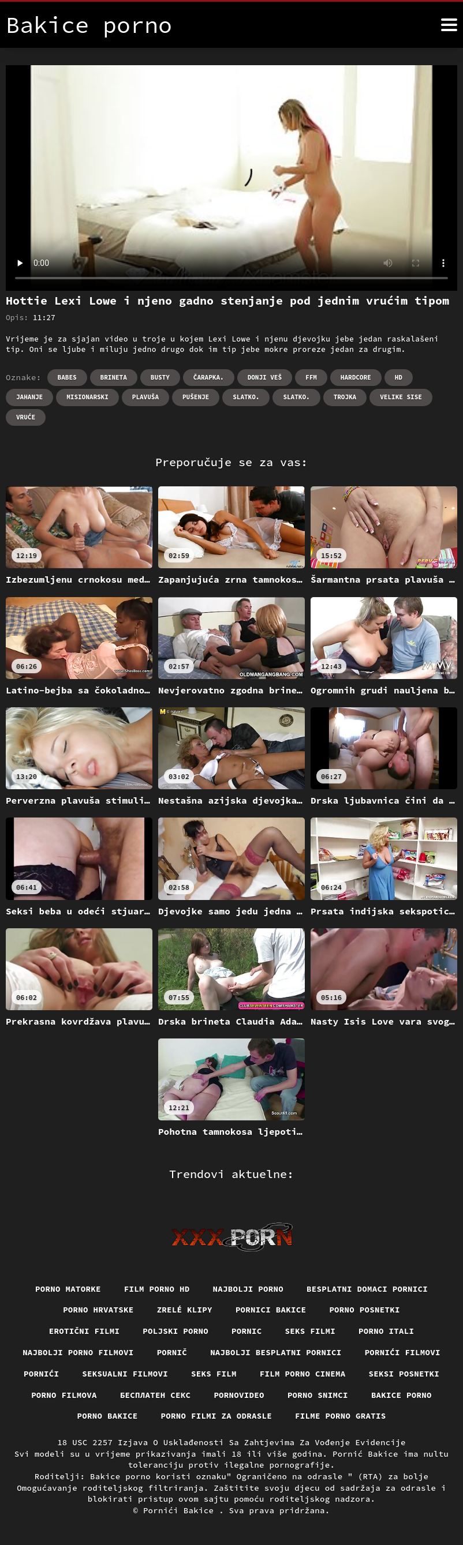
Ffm (311, 377)
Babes (67, 377)
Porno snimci (317, 1395)
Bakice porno (401, 1395)
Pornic (246, 1331)
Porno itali (386, 1331)
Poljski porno (175, 1331)
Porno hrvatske (98, 1309)
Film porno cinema (303, 1373)
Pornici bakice (271, 1309)
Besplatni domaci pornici (367, 1289)
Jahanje (29, 397)
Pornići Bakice (181, 1510)
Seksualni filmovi (125, 1373)
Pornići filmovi (402, 1352)
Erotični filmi (84, 1331)
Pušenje (195, 397)
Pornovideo (239, 1395)
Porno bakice (107, 1416)
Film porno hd (157, 1289)
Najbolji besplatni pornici (276, 1352)
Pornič (172, 1352)
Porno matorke (68, 1289)
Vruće (25, 417)
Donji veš (265, 377)
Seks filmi (310, 1331)
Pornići (41, 1373)
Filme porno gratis (340, 1416)
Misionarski (87, 397)
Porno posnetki (364, 1309)
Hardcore (356, 377)
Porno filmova (64, 1395)
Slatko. (246, 397)
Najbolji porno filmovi (78, 1352)
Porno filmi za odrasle (216, 1416)
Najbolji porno (248, 1289)
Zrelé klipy (184, 1309)
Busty (160, 377)
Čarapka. (208, 377)
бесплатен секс (155, 1395)
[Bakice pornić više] (449, 24)
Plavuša (145, 397)
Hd (398, 377)
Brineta (113, 377)
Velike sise (401, 397)
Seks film (214, 1373)
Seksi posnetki (404, 1373)
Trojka (345, 397)
